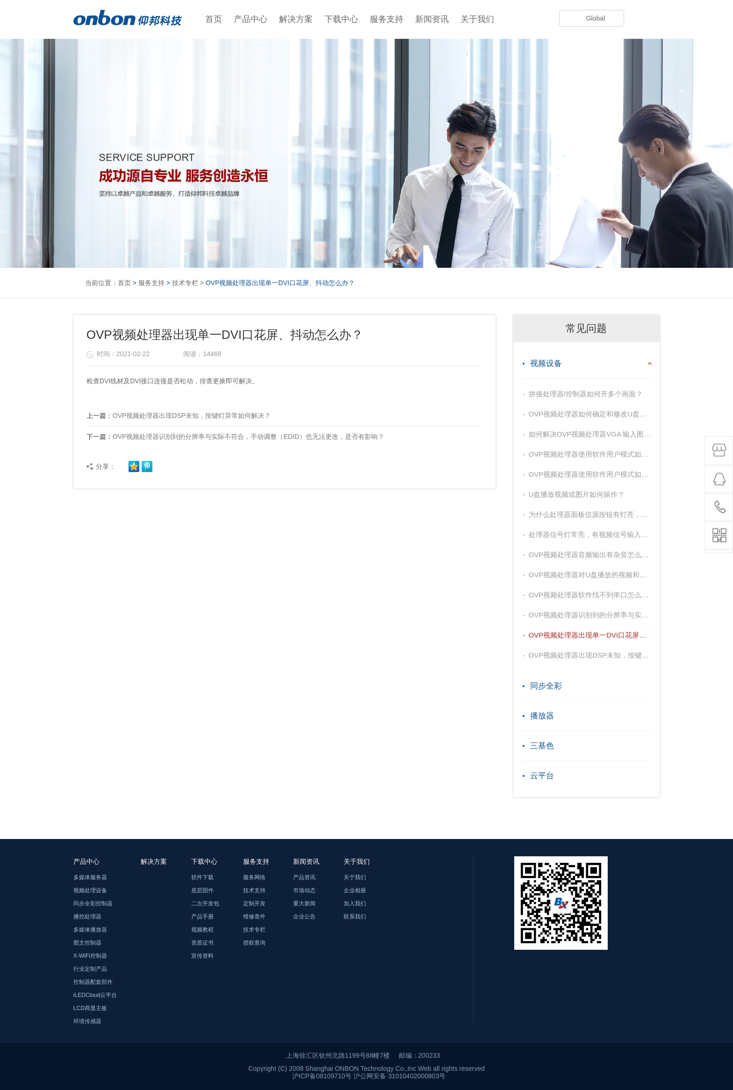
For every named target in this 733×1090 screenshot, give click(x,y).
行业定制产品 (90, 969)
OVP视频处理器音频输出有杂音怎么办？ (591, 555)
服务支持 (386, 19)
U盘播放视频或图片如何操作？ (577, 494)
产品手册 (202, 916)
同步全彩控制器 (93, 903)
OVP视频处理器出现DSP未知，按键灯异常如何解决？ (178, 415)
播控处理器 (87, 916)
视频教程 (202, 929)
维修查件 (254, 916)
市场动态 (304, 890)
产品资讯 (304, 877)
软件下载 (202, 877)
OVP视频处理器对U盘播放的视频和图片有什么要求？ (591, 575)
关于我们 (477, 19)
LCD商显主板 (90, 1008)
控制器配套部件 (93, 982)
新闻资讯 (432, 19)
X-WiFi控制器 (90, 956)
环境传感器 (87, 1021)
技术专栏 (185, 283)
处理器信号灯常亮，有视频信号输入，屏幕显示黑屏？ (591, 534)
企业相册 (355, 890)
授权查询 (254, 942)
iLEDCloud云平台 (95, 995)
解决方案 (296, 19)
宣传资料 (202, 956)
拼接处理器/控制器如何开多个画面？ (586, 394)
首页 (213, 19)
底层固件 (202, 890)
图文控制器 (87, 942)
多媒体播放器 (90, 929)
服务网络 (254, 877)
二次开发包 (205, 903)
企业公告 (304, 916)
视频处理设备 (90, 890)
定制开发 (254, 903)
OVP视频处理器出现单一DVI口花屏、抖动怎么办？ (591, 635)
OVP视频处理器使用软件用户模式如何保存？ (591, 454)
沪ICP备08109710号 (322, 1076)
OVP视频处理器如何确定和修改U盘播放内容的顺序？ (591, 414)
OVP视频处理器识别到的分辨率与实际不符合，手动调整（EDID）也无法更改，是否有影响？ (235, 436)
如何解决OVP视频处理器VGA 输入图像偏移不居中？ (591, 434)
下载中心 (341, 19)
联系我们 (355, 916)
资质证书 (202, 942)
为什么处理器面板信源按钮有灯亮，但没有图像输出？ (591, 514)
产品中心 (250, 19)
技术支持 (254, 890)
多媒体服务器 (90, 877)
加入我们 (355, 903)
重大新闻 (304, 903)
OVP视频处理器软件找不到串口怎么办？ (591, 595)
